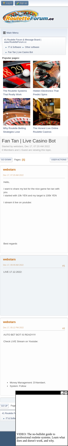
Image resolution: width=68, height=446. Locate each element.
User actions (58, 160)
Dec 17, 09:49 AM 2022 (13, 265)
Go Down (6, 160)
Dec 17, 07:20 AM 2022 (13, 175)
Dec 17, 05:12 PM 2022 (13, 327)
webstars (9, 169)
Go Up (4, 406)
